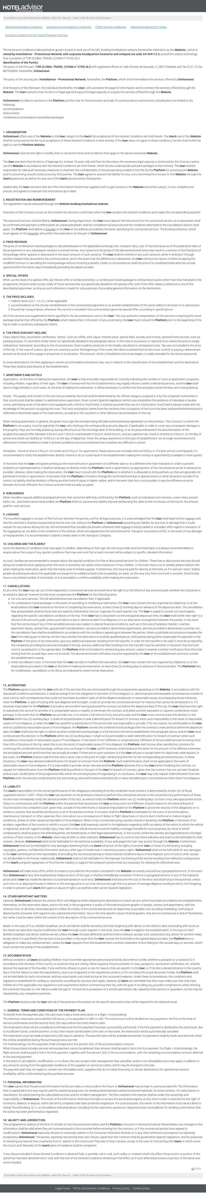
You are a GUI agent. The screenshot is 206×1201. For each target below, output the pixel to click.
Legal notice (62, 1188)
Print (196, 1168)
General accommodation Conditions (68, 27)
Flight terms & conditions (110, 27)
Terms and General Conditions (23, 27)
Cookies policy (141, 1188)
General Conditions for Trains (148, 27)
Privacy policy (121, 1188)
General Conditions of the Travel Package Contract (36, 35)
